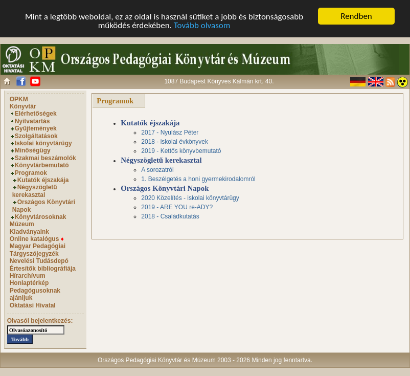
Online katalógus (37, 238)
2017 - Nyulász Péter (169, 132)
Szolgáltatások (36, 136)
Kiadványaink (29, 231)
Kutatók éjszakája (43, 180)
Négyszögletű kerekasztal (34, 191)
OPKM (19, 99)
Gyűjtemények (36, 128)
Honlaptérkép (29, 282)
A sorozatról (157, 169)
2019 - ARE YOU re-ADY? (177, 207)
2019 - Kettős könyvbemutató (181, 150)
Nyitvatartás (32, 121)
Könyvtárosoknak (40, 216)
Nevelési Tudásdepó (39, 260)
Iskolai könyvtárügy (43, 143)
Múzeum (22, 224)
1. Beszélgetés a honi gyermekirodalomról (198, 179)
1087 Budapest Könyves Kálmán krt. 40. (219, 81)
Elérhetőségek (36, 113)
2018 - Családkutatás (170, 216)
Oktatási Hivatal (33, 305)
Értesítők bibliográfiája (43, 268)
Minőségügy (33, 150)
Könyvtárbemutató (42, 165)
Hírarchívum (27, 275)
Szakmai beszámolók (45, 158)
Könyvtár (23, 106)
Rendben (356, 16)
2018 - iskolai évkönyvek (174, 141)
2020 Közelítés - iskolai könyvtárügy (190, 198)
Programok (31, 172)
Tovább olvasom (202, 25)
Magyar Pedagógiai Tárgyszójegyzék (37, 249)
